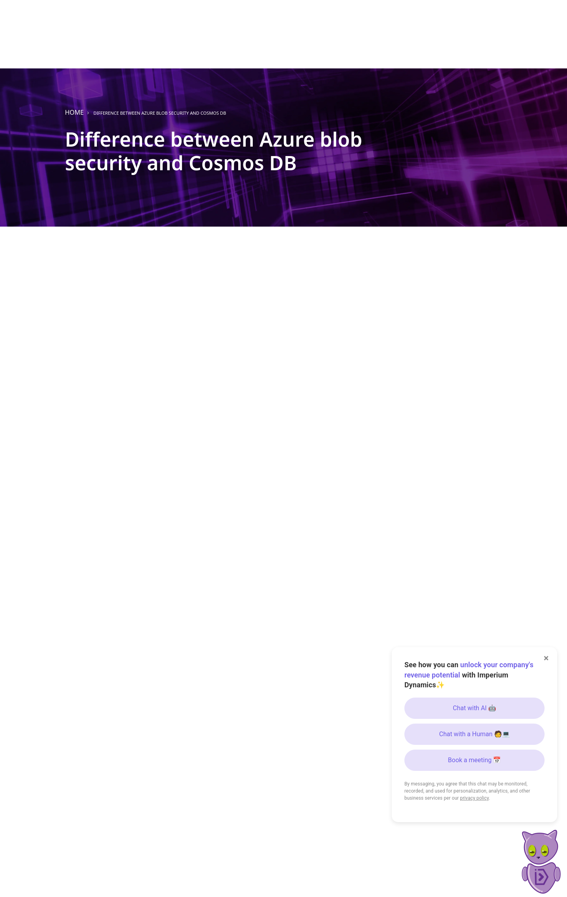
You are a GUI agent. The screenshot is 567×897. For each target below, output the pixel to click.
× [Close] (546, 658)
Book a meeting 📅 (474, 760)
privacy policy (474, 798)
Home (74, 112)
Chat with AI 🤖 (474, 708)
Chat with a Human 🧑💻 (474, 734)
